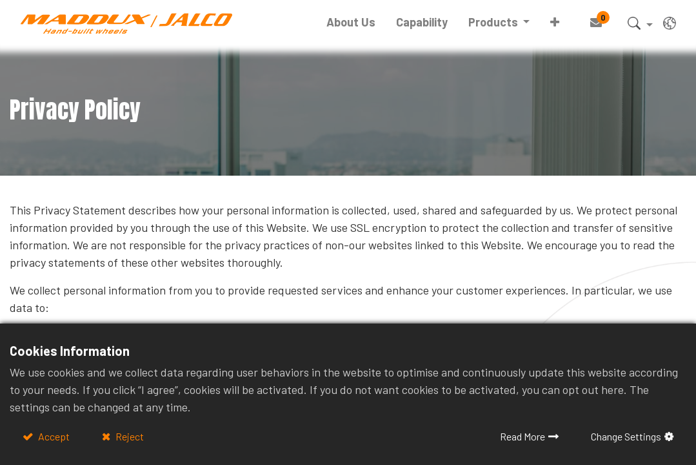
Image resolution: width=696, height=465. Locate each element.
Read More (522, 436)
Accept (53, 436)
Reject (129, 436)
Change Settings (626, 436)
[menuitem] (351, 22)
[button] (555, 22)
